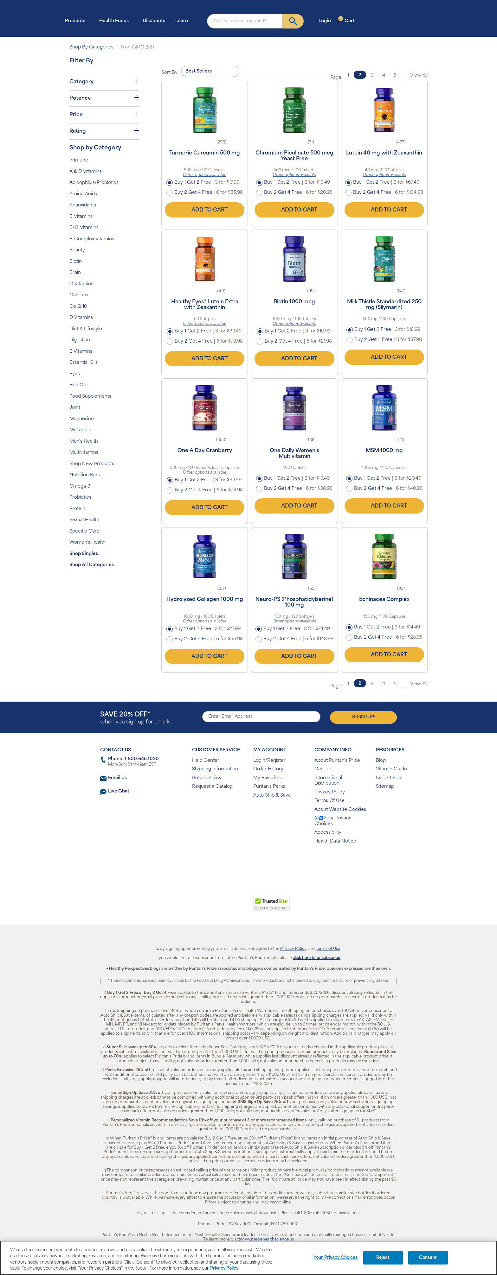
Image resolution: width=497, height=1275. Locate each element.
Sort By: (170, 72)
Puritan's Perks (269, 786)
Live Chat (118, 791)
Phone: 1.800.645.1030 (133, 759)
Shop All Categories (91, 565)
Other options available (204, 175)
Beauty (77, 250)
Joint (74, 407)
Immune (78, 160)
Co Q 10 (78, 306)
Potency (104, 98)
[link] (222, 907)
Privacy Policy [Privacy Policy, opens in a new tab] (224, 1268)
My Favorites (267, 778)
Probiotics (80, 497)
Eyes (74, 374)
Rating (104, 131)
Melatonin (80, 430)
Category (104, 82)
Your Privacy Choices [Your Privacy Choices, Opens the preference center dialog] (335, 1258)
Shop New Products (91, 464)
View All (419, 75)
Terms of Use (328, 949)
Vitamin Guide (391, 769)
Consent (428, 1258)
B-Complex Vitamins (91, 239)
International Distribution (328, 781)
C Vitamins (81, 284)
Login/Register (269, 760)
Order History (268, 769)
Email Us (117, 778)
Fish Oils (78, 385)
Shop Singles (83, 554)
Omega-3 (79, 486)
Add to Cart (205, 210)
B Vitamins (81, 216)
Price (104, 114)
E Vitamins (80, 351)
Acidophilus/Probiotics (94, 182)
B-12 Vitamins (84, 227)
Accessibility (327, 832)
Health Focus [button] (115, 20)
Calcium (78, 295)
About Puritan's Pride (337, 760)
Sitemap (385, 786)
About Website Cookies (340, 809)
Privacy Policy (329, 792)
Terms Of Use (329, 800)
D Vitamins (81, 317)
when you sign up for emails (135, 718)
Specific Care (84, 531)
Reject (383, 1258)
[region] (248, 1258)
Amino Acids (83, 194)
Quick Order (389, 778)
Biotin (75, 261)
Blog (381, 760)
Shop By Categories (91, 47)
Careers (323, 769)
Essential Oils (83, 362)
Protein (77, 509)
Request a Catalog (212, 786)
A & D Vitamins (85, 171)
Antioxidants (82, 205)
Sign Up (363, 717)
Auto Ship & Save (272, 795)
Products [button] (77, 20)
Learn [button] (183, 20)
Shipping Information (215, 769)
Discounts (154, 21)
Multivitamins (83, 452)
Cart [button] (346, 20)
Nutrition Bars (84, 475)
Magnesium (82, 419)
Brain (75, 272)
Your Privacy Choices (333, 821)
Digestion (79, 340)
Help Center (205, 760)
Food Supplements (90, 396)
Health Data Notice (335, 841)
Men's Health (83, 441)
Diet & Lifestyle (85, 329)
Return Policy (207, 778)
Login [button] (327, 20)
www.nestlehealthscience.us (267, 1239)
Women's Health (87, 542)
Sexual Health (84, 520)
